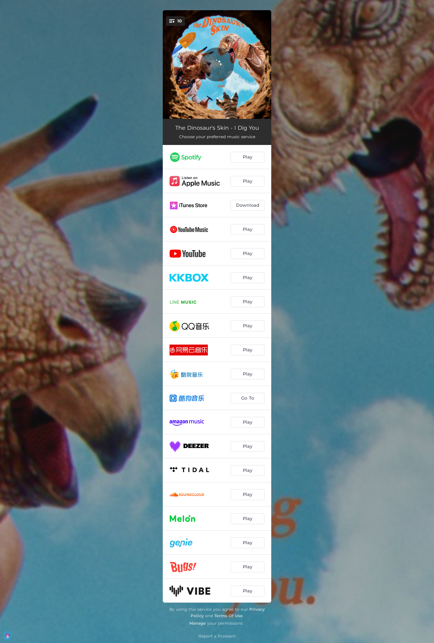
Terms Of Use (228, 615)
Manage (197, 623)
